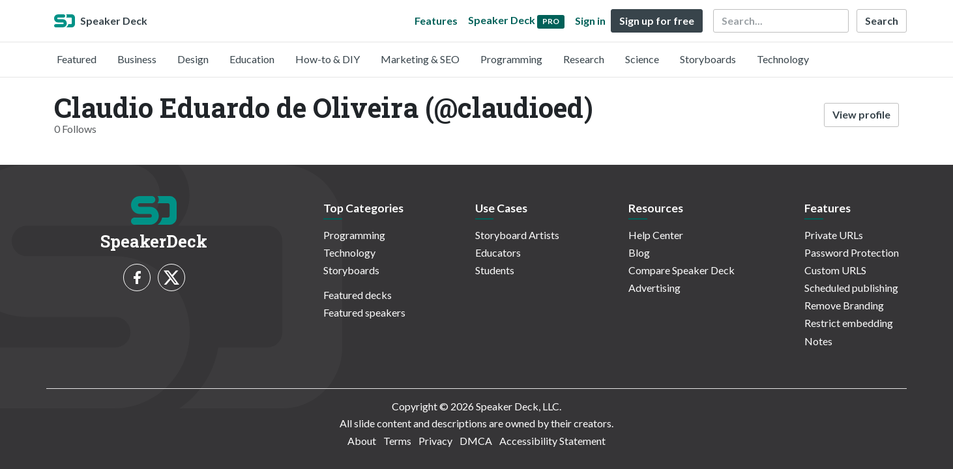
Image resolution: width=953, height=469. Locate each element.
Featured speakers (364, 312)
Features (436, 20)
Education (251, 59)
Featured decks (357, 295)
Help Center (655, 235)
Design (193, 59)
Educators (498, 252)
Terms (397, 440)
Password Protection (851, 252)
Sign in (590, 20)
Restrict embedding (848, 323)
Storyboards (708, 59)
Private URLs (833, 235)
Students (494, 270)
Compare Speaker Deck (681, 270)
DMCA (476, 440)
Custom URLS (835, 270)
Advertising (654, 287)
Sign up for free (656, 20)
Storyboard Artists (517, 235)
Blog (639, 252)
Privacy (435, 440)
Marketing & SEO (420, 59)
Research (583, 59)
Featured (76, 59)
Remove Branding (844, 305)
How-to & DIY (327, 59)
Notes (818, 341)
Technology (783, 59)
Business (136, 59)
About (361, 440)
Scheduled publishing (851, 287)
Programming (511, 59)
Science (642, 59)
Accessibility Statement (552, 440)
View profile (861, 114)
